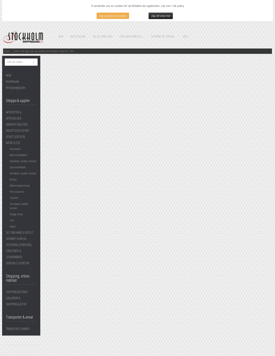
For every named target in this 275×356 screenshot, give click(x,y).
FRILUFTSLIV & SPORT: (18, 130)
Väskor (13, 226)
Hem (60, 36)
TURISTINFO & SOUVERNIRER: (14, 253)
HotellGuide (12, 81)
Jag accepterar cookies (113, 15)
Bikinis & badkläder (19, 155)
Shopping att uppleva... (163, 36)
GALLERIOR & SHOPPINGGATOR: (16, 301)
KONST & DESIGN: (15, 136)
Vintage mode (16, 214)
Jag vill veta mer (160, 15)
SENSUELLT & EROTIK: (18, 263)
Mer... (186, 36)
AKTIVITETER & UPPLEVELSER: (14, 115)
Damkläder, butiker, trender (23, 161)
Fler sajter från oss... (132, 36)
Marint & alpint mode (20, 185)
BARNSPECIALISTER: (17, 124)
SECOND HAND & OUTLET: (20, 232)
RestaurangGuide (15, 87)
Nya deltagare (78, 36)
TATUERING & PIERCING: (19, 244)
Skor (12, 220)
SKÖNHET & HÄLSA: (16, 238)
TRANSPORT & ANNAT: (18, 328)
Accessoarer (15, 149)
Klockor (13, 179)
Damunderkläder (18, 167)
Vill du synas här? (102, 36)
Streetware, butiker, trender (19, 206)
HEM (8, 75)
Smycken (14, 198)
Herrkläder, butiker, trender (23, 173)
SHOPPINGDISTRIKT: (17, 292)
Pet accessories (17, 191)
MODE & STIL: (13, 142)
